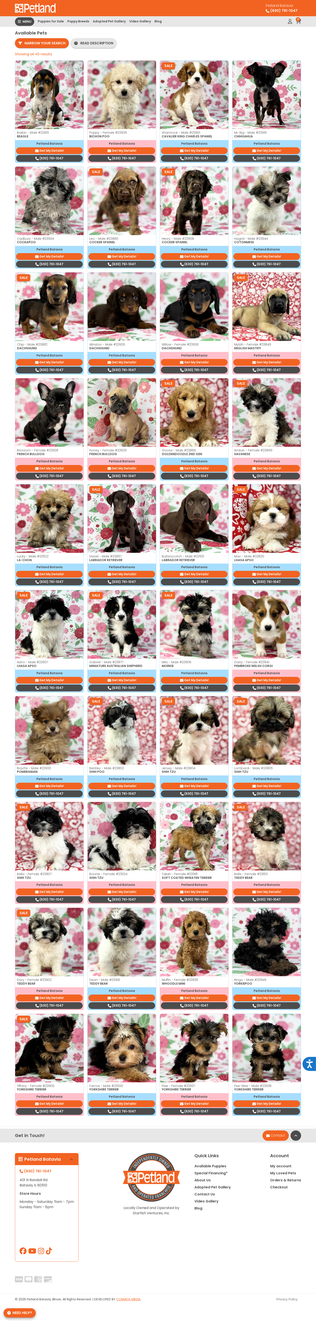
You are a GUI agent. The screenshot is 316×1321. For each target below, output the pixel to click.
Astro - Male (32, 662)
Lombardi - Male (253, 768)
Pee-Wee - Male (252, 1086)
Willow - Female (180, 344)
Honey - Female (108, 450)
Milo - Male (176, 662)
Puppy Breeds (78, 21)
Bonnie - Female (108, 874)
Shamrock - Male (181, 132)
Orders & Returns (285, 1180)
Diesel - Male (105, 556)
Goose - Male (179, 450)
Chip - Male (32, 344)
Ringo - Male (250, 980)
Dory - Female (34, 980)
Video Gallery (140, 21)
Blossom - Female (37, 450)
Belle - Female (251, 874)
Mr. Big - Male (250, 132)
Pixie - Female (178, 1086)
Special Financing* (211, 1173)
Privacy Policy (287, 1299)
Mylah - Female (252, 344)
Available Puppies (210, 1166)
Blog (158, 21)
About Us (202, 1180)
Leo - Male (103, 238)
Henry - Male (178, 238)
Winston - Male (107, 344)
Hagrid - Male (251, 238)
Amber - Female (253, 450)
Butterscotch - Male (183, 556)
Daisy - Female (251, 662)
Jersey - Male (178, 768)
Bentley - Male (106, 768)
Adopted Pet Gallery (109, 21)
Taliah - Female (180, 874)
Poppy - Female (108, 132)
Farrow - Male (106, 1086)
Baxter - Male (33, 132)
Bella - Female (34, 874)
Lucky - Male (32, 556)
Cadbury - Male (35, 238)
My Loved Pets (283, 1173)
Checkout (279, 1187)
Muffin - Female (180, 980)
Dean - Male (104, 980)
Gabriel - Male (106, 662)
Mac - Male (249, 556)
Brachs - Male (34, 768)
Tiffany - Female (35, 1086)
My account (280, 1166)
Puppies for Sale (51, 21)
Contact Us (204, 1194)
